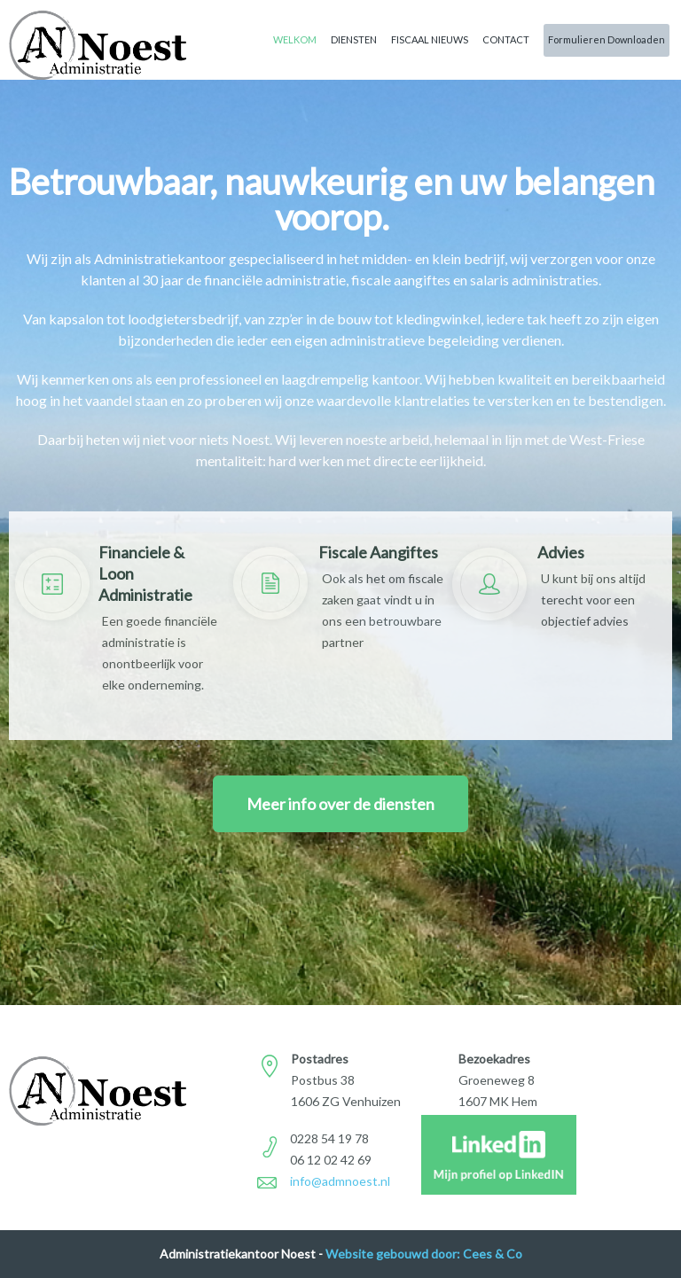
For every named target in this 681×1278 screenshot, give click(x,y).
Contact (505, 39)
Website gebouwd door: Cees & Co (423, 1253)
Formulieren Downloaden (606, 39)
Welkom (295, 39)
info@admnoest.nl (340, 1180)
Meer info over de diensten (340, 804)
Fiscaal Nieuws (429, 39)
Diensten (354, 39)
